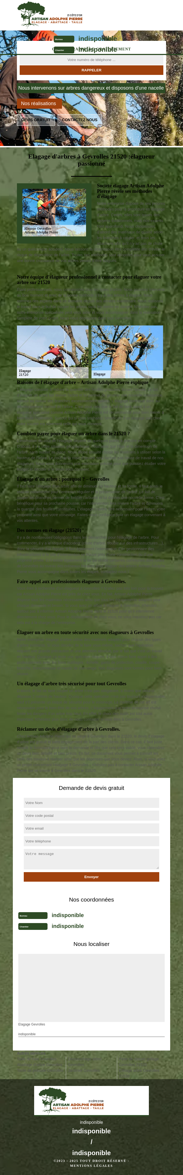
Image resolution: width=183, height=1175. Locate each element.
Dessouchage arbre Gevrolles (84, 1062)
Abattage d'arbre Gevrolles (39, 1065)
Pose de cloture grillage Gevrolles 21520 (139, 1062)
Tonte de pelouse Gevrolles (40, 1070)
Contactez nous (80, 120)
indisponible (97, 38)
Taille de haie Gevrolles (37, 1059)
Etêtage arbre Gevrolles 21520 (139, 1073)
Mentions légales (91, 1166)
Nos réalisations (38, 103)
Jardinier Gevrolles (84, 1070)
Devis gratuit (36, 120)
